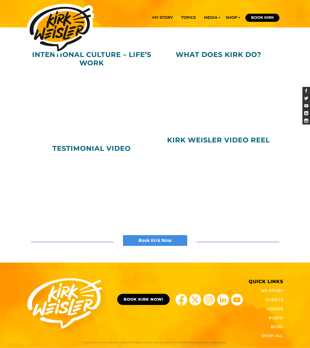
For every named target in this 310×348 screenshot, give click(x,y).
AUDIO (276, 317)
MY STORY (272, 290)
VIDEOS (275, 308)
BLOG (277, 326)
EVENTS (274, 299)
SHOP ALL (272, 335)
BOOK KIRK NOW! (143, 299)
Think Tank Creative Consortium (203, 342)
